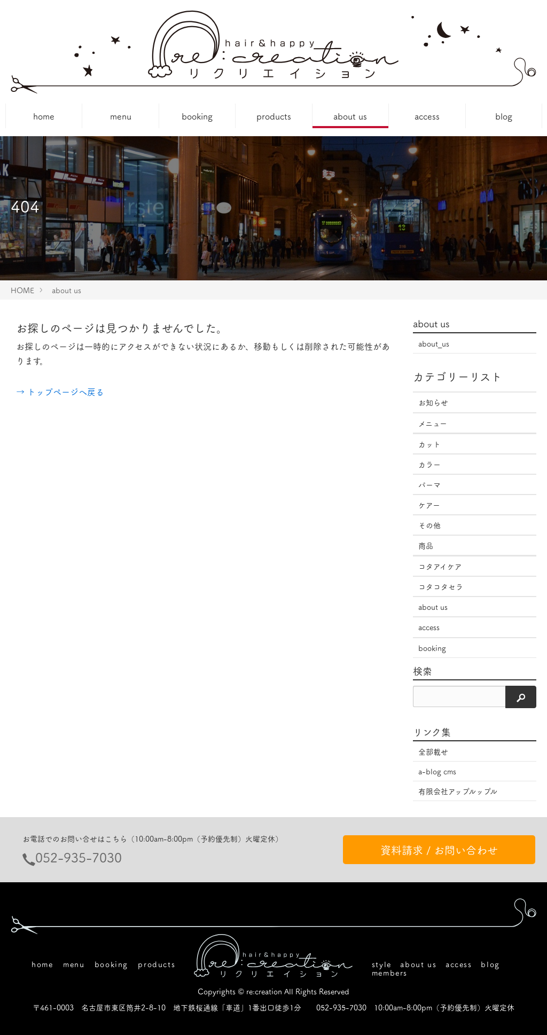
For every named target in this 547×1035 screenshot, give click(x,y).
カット (429, 443)
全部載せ (433, 751)
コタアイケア (440, 566)
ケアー (429, 504)
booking (197, 116)
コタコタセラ (440, 586)
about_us (433, 343)
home (43, 116)
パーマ (429, 484)
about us (350, 116)
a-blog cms (437, 771)
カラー (429, 464)
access (427, 116)
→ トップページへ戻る (60, 391)
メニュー (432, 423)
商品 (425, 545)
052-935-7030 (78, 857)
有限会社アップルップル (457, 791)
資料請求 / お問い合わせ (439, 849)
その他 (429, 525)
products (273, 116)
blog (503, 116)
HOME (22, 290)
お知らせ (433, 402)
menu (120, 116)
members (390, 972)
